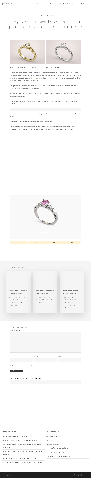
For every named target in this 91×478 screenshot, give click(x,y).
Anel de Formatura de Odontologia (59, 456)
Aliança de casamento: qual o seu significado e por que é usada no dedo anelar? (23, 453)
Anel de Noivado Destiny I (58, 67)
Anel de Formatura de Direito (57, 452)
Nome (12, 357)
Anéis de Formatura (52, 445)
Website (60, 357)
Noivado (75, 290)
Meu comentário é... (16, 330)
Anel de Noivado (51, 436)
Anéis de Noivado (67, 290)
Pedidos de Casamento (46, 15)
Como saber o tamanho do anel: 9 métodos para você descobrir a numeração (22, 446)
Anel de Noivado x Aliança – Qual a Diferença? (17, 436)
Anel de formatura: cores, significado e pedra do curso (19, 458)
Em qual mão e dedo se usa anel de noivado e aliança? (19, 440)
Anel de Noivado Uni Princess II (25, 67)
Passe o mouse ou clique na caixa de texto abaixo (25, 378)
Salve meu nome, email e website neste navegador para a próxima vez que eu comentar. (39, 366)
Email (36, 357)
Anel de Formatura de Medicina (58, 448)
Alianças (49, 440)
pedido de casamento (35, 78)
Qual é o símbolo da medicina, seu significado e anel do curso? (22, 462)
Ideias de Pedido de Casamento (18, 290)
